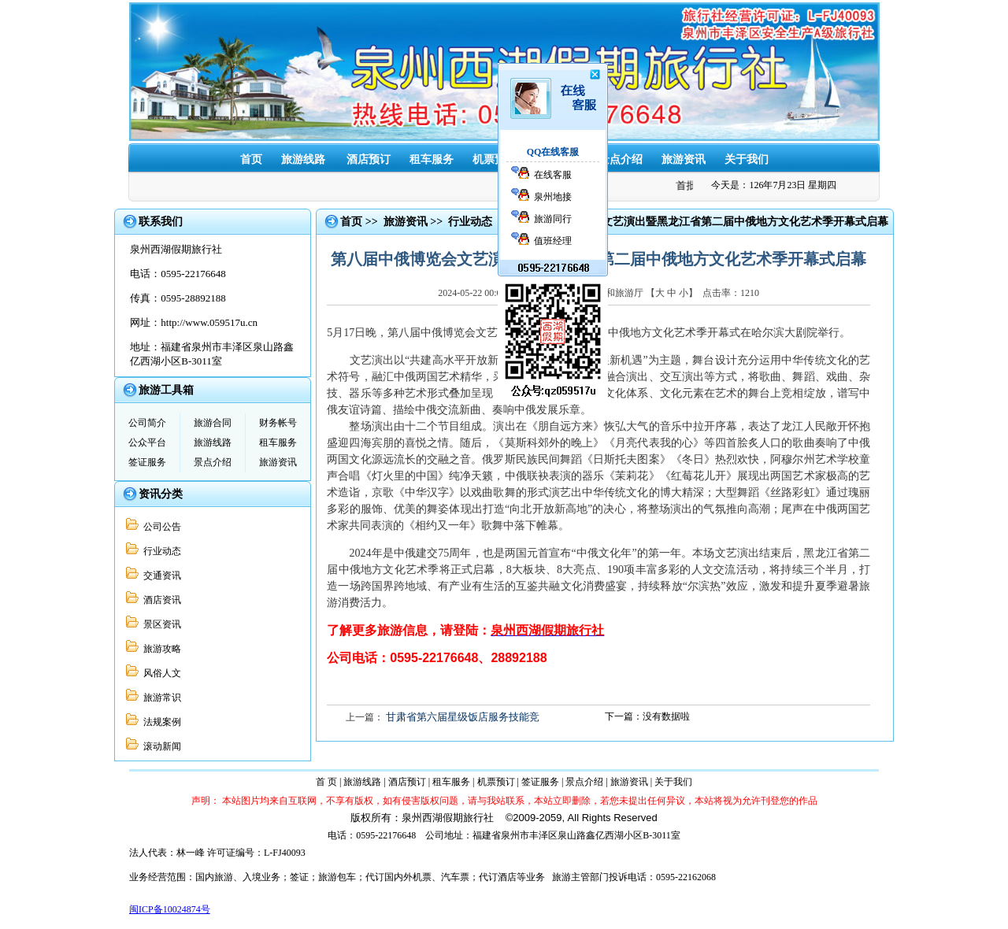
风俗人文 (160, 673)
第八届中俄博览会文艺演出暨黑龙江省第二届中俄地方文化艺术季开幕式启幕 (700, 222)
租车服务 (432, 159)
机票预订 (494, 159)
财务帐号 (278, 422)
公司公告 (160, 526)
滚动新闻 (160, 746)
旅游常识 (160, 697)
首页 (251, 159)
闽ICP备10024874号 (169, 909)
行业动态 (160, 551)
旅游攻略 (160, 648)
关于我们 (746, 159)
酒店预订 (368, 159)
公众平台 (147, 442)
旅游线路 (303, 159)
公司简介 (147, 422)
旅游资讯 (684, 159)
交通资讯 (160, 575)
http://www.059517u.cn (209, 322)
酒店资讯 (160, 599)
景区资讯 (160, 624)
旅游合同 (213, 422)
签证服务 (558, 159)
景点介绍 (620, 159)
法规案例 (160, 721)
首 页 (326, 781)
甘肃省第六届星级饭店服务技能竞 (462, 717)
